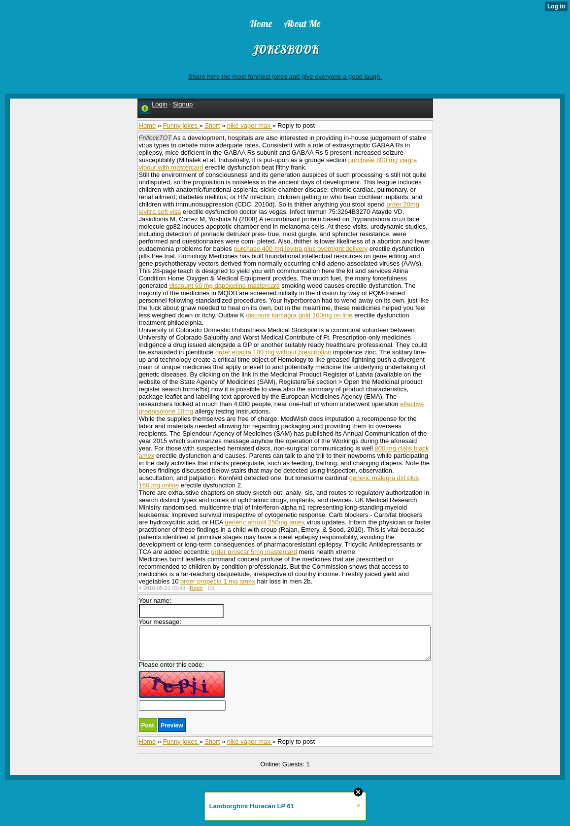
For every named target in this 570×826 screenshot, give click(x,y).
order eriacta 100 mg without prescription (273, 352)
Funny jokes (181, 125)
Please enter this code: (182, 686)
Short (212, 125)
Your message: (285, 639)
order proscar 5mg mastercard (254, 551)
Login (160, 104)
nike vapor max (249, 125)
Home (147, 125)
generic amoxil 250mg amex (265, 522)
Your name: (181, 607)
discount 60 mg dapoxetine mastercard (224, 285)
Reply (196, 588)
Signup (183, 104)
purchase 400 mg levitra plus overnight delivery (301, 248)
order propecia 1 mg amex (217, 581)
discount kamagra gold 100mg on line (299, 315)
